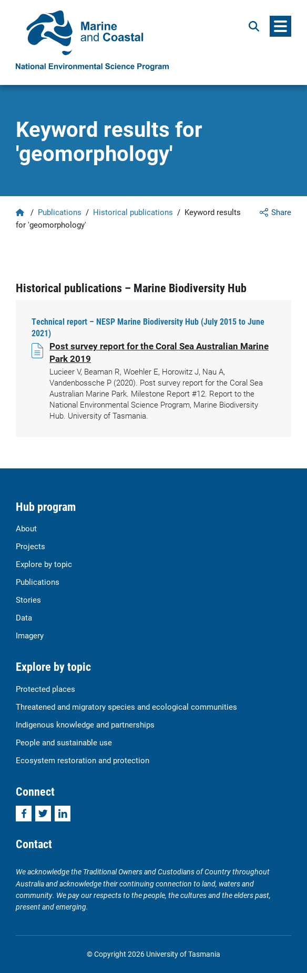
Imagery (30, 635)
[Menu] (280, 26)
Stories (28, 599)
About (26, 528)
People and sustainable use (64, 742)
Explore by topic (44, 564)
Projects (30, 546)
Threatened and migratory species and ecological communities (126, 706)
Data (24, 617)
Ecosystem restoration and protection (82, 760)
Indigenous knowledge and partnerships (85, 724)
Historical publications (133, 212)
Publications (59, 212)
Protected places (45, 688)
